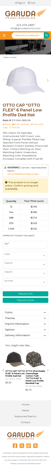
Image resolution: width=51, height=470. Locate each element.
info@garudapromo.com (25, 28)
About (25, 410)
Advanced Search (25, 416)
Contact (25, 422)
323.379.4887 (25, 25)
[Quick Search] (28, 35)
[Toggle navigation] (4, 35)
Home (25, 404)
